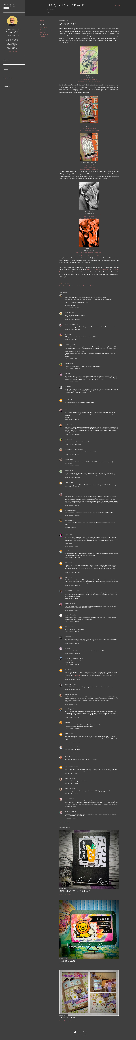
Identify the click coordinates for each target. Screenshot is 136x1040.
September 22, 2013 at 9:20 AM (72, 405)
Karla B (67, 439)
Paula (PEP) (68, 344)
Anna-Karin (68, 636)
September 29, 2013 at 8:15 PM (72, 762)
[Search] (117, 5)
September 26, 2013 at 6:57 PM (72, 728)
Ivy (65, 648)
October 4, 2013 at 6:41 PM (71, 806)
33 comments (67, 964)
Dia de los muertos (46, 30)
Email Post (66, 283)
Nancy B (67, 577)
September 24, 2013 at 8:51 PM (72, 689)
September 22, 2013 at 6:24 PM (72, 572)
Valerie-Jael (68, 313)
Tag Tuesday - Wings (89, 165)
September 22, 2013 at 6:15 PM (72, 557)
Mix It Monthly (76, 675)
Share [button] (42, 20)
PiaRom (67, 669)
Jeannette (68, 520)
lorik (66, 722)
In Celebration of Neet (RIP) (74, 891)
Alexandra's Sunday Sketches (89, 128)
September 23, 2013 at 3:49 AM (72, 643)
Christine (67, 363)
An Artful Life (67, 1017)
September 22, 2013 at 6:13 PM (72, 546)
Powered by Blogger (80, 1032)
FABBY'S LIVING (70, 694)
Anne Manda (68, 400)
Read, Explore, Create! (65, 5)
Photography (44, 34)
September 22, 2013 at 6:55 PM (72, 585)
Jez (66, 551)
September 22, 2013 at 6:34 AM (72, 358)
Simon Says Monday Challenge (97, 269)
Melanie (67, 459)
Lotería (42, 32)
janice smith (68, 603)
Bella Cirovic (68, 778)
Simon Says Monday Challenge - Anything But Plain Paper (89, 83)
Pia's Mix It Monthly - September (89, 79)
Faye (66, 494)
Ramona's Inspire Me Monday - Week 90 (89, 218)
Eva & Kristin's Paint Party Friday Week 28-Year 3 (89, 81)
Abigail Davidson (70, 510)
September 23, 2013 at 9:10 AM (72, 653)
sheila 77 (67, 471)
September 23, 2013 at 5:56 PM (72, 664)
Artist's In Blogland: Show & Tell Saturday (89, 130)
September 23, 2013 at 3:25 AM (72, 631)
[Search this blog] (10, 6)
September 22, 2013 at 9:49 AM (72, 434)
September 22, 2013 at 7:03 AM (72, 368)
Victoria (67, 410)
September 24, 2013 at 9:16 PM (72, 704)
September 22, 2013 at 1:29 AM (72, 307)
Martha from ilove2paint (72, 449)
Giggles (67, 535)
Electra (67, 387)
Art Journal (43, 27)
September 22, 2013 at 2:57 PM (72, 489)
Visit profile (12, 51)
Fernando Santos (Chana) (72, 658)
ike (65, 295)
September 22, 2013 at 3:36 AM (72, 329)
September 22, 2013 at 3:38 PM (72, 505)
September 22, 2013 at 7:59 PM (72, 598)
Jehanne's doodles (70, 324)
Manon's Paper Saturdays (89, 167)
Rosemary (68, 798)
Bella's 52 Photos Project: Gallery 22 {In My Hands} (89, 215)
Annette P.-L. (69, 615)
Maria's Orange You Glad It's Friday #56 (89, 254)
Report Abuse (8, 78)
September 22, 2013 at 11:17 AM (72, 465)
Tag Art (42, 36)
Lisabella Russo (69, 684)
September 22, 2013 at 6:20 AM (72, 339)
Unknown (67, 733)
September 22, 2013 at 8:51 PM (72, 610)
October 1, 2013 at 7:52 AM (71, 773)
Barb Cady (68, 709)
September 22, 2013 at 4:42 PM (72, 530)
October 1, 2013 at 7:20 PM (71, 793)
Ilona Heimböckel (70, 767)
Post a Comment (64, 822)
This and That (67, 960)
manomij (67, 482)
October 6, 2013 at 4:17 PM (71, 818)
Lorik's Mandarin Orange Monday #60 (89, 255)
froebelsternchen (70, 747)
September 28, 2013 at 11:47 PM (72, 742)
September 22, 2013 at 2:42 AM (72, 319)
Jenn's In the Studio (89, 216)
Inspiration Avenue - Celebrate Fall (89, 169)
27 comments (67, 894)
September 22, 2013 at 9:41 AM (72, 419)
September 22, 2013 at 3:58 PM (72, 515)
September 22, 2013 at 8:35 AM (72, 381)
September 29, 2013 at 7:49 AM (72, 752)
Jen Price (67, 626)
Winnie (67, 562)
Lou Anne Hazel (69, 811)
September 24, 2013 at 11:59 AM (72, 679)
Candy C (67, 424)
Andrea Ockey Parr (70, 590)
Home (49, 12)
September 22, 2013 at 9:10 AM (72, 395)
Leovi (66, 334)
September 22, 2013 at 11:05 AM (72, 454)
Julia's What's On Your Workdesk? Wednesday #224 (89, 252)
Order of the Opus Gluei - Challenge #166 (89, 132)
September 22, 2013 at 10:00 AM (73, 444)
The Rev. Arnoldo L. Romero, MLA (12, 30)
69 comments (67, 1020)
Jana (66, 373)
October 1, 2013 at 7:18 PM (71, 783)
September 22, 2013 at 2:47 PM (72, 477)
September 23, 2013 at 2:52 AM (72, 621)
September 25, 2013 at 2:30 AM (72, 717)
